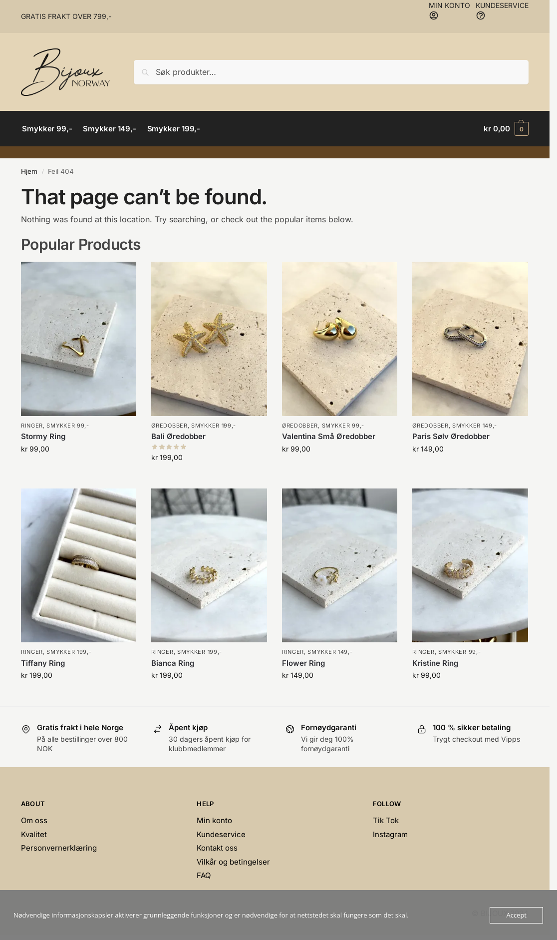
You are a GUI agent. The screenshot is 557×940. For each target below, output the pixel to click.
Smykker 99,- (67, 425)
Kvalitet (34, 834)
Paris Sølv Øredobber (451, 436)
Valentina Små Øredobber (328, 436)
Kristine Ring (435, 663)
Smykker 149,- (474, 425)
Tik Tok (386, 820)
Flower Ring (303, 663)
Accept (516, 915)
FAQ (204, 875)
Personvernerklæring (59, 848)
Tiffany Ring (43, 663)
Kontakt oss (217, 848)
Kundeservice (221, 834)
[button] (506, 128)
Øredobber (169, 425)
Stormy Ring (43, 436)
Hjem (29, 171)
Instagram (390, 834)
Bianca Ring (172, 663)
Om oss (34, 820)
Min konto (214, 820)
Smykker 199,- (213, 425)
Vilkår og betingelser (233, 862)
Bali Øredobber (178, 436)
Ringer (32, 425)
